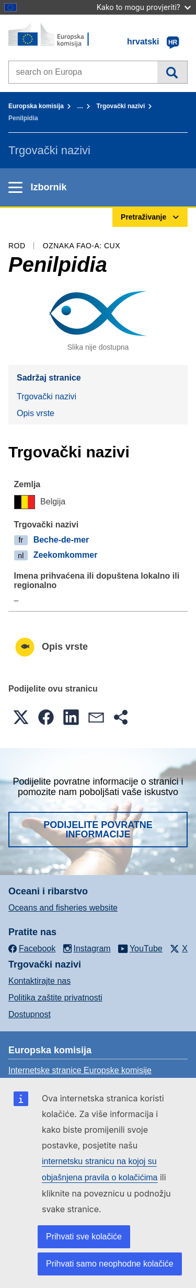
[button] (20, 717)
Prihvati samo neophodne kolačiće (110, 1263)
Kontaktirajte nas (39, 980)
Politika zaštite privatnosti (55, 997)
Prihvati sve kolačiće (84, 1236)
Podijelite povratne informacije (98, 830)
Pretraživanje (172, 72)
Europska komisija (36, 106)
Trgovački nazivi (121, 106)
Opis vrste (35, 413)
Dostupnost (29, 1014)
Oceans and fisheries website (63, 907)
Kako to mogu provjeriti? (144, 7)
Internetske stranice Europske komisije (80, 1070)
